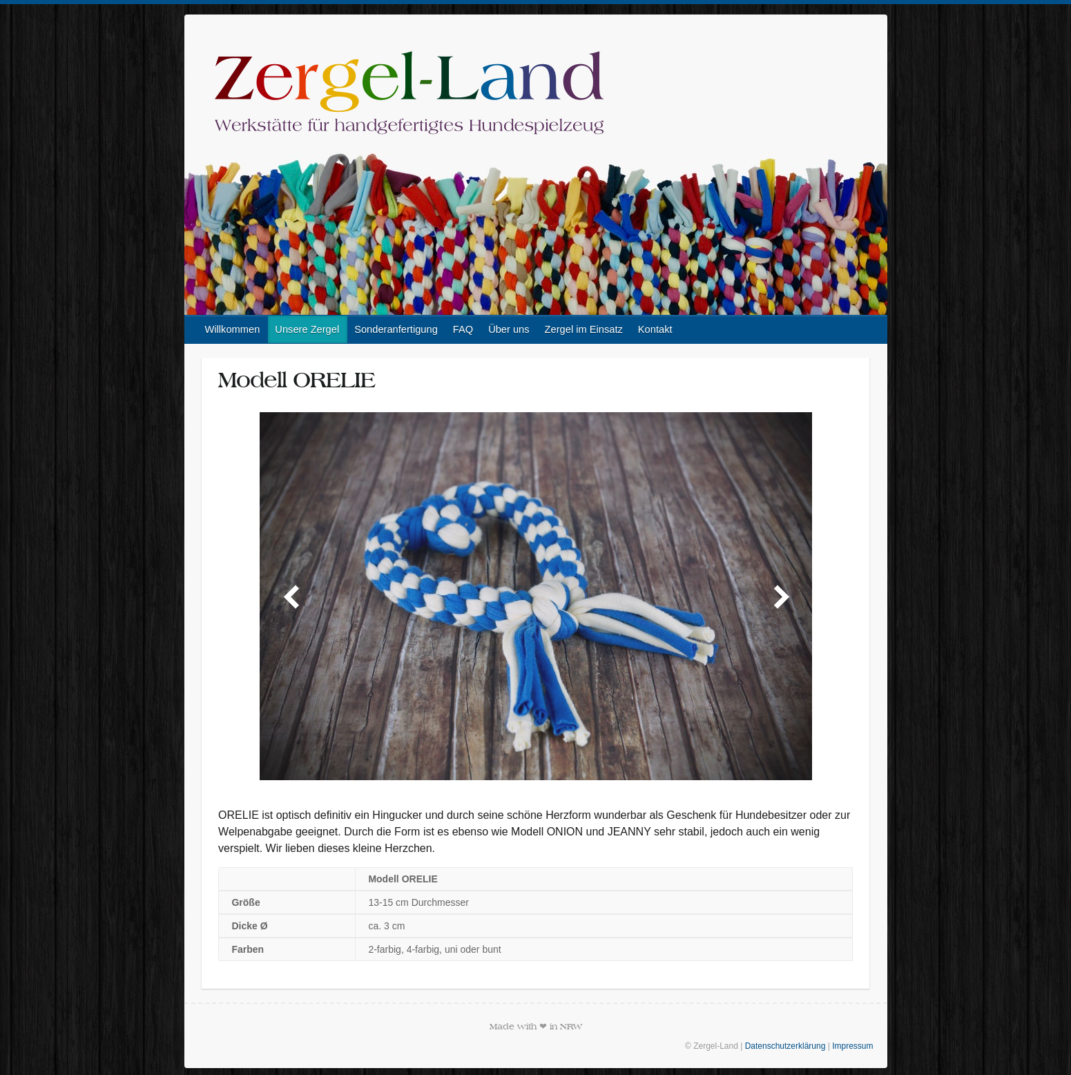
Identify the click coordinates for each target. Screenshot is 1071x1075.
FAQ (463, 329)
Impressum (852, 1046)
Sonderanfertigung (396, 329)
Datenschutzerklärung (785, 1046)
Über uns (508, 329)
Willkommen (232, 329)
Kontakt (655, 329)
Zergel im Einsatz (584, 329)
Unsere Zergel (307, 329)
